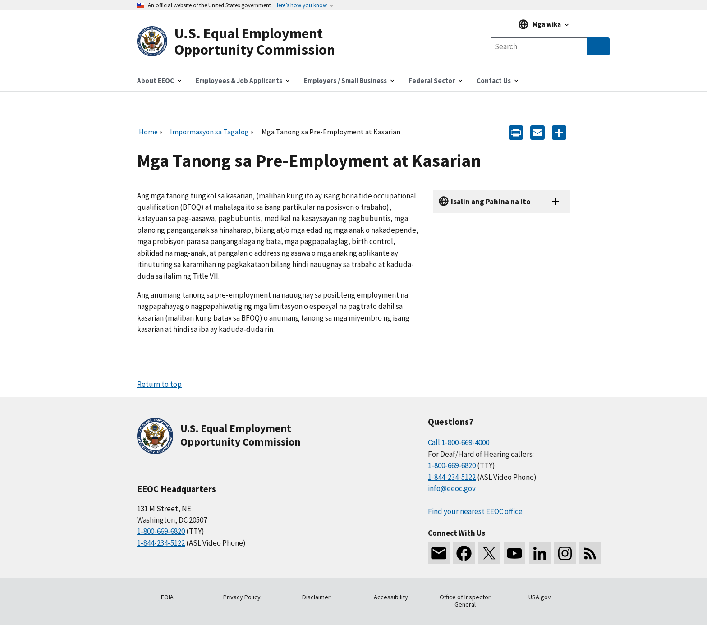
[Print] (516, 131)
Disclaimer (316, 597)
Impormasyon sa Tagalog (209, 131)
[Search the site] (539, 46)
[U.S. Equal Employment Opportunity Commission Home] (245, 41)
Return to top (159, 384)
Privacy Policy (242, 597)
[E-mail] (537, 131)
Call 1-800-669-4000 (458, 442)
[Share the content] (559, 131)
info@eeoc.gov (452, 488)
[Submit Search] (598, 46)
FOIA (167, 597)
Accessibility (391, 597)
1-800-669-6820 (161, 531)
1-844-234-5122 (161, 543)
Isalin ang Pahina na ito (491, 202)
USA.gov (539, 597)
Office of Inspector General (465, 600)
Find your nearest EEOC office (475, 511)
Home (148, 131)
